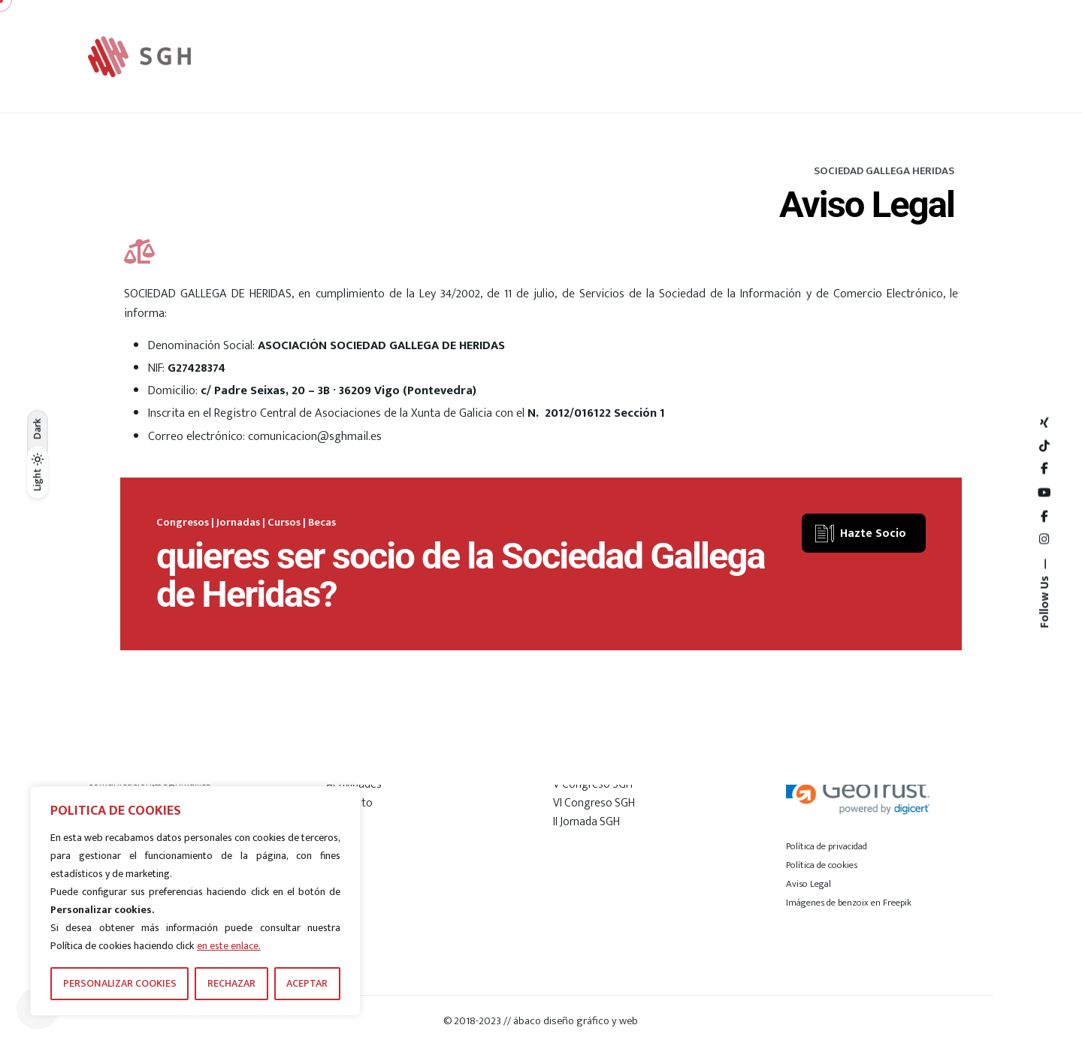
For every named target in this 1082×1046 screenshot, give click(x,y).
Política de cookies (821, 865)
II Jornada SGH (586, 821)
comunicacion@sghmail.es (315, 436)
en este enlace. (229, 945)
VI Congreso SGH (594, 802)
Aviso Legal (808, 884)
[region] (195, 901)
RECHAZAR (231, 983)
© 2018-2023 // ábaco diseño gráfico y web (540, 1020)
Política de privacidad (826, 846)
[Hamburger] (948, 56)
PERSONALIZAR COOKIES (120, 983)
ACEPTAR (307, 983)
